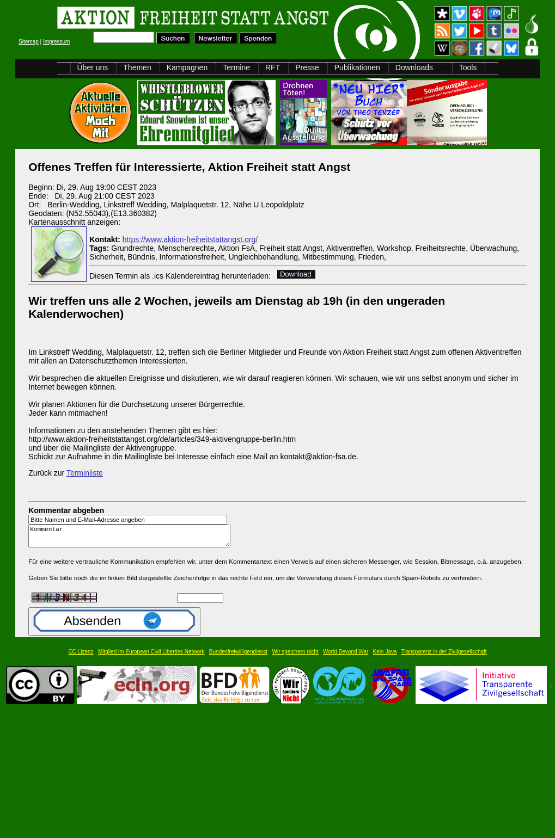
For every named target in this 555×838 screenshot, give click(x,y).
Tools (468, 67)
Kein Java (385, 657)
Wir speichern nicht (295, 657)
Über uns (92, 67)
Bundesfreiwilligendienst (238, 657)
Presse (307, 67)
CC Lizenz (80, 657)
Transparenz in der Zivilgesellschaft (444, 657)
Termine (236, 67)
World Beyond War (345, 657)
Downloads (414, 67)
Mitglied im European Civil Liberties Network (151, 657)
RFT (272, 67)
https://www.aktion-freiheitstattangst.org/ (190, 239)
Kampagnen (187, 67)
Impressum (56, 42)
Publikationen (357, 67)
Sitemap (29, 42)
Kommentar (132, 538)
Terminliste (84, 473)
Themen (137, 67)
